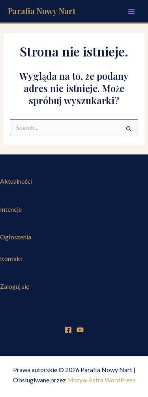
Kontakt (11, 258)
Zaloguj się (14, 286)
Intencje (11, 209)
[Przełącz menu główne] (131, 11)
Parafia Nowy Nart (41, 11)
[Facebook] (68, 329)
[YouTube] (80, 329)
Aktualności (16, 181)
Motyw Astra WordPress (101, 380)
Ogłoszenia (15, 237)
